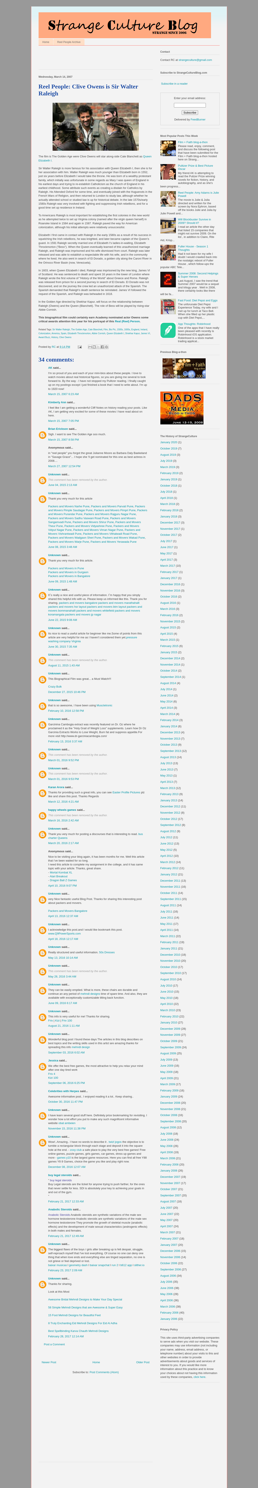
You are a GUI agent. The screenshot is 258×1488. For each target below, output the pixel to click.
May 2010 (166, 997)
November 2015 (170, 621)
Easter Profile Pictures (126, 792)
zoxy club (76, 1149)
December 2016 (170, 584)
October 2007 (168, 1189)
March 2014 (167, 714)
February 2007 (169, 1238)
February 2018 (169, 510)
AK (50, 367)
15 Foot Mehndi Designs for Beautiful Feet (74, 1315)
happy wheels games (62, 809)
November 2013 (170, 738)
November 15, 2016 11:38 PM (67, 1128)
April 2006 (166, 1300)
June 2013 (167, 769)
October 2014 (168, 670)
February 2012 (169, 868)
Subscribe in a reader (174, 83)
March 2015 (167, 639)
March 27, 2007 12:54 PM (64, 466)
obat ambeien (66, 1123)
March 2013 (167, 788)
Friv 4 (51, 1073)
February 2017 (169, 572)
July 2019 (166, 460)
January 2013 (168, 800)
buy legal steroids (60, 1175)
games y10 (64, 1157)
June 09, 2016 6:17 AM (62, 1003)
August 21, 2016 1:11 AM (64, 1025)
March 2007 (167, 1232)
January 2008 (168, 1170)
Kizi (57, 1020)
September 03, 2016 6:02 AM (66, 1052)
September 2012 (170, 825)
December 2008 (170, 1102)
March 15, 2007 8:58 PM (63, 439)
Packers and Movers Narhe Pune (68, 506)
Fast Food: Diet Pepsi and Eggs (198, 300)
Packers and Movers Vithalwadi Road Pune (110, 533)
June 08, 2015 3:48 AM (62, 547)
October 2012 (168, 819)
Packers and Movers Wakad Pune (124, 537)
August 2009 (168, 1053)
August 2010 (168, 979)
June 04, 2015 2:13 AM (62, 485)
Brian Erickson (58, 428)
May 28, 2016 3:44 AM (62, 976)
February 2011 (169, 942)
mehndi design (81, 1047)
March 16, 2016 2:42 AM (63, 820)
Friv (50, 1020)
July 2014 (166, 689)
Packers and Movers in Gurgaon (68, 572)
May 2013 (166, 775)
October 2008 (168, 1115)
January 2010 (168, 1022)
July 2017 (166, 541)
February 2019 (169, 473)
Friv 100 (67, 1020)
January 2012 (168, 874)
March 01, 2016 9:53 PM (63, 779)
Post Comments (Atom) (104, 1372)
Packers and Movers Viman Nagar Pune (98, 529)
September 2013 (170, 751)
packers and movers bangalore (78, 602)
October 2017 (168, 534)
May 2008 (166, 1146)
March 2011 (167, 936)
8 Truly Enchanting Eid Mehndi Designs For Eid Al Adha (82, 1323)
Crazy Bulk (55, 686)
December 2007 (170, 1176)
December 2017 (170, 522)
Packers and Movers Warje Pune (68, 541)
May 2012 (166, 849)
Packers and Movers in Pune (66, 568)
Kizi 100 (53, 1077)
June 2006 (167, 1288)
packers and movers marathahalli (118, 602)
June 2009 (167, 1065)
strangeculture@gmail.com (195, 60)
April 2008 (166, 1152)
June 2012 (167, 843)
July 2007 (166, 1207)
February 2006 (169, 1312)
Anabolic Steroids (60, 1209)
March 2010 (167, 1010)
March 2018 (167, 504)
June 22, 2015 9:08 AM (62, 619)
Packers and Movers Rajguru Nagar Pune (110, 514)
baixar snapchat (99, 1265)
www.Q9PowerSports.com (64, 933)
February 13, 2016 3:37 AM (65, 741)
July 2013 (166, 763)
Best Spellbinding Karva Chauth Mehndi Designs (78, 1331)
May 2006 (166, 1294)
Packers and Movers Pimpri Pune (115, 510)
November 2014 (170, 664)
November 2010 (170, 960)
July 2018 (166, 491)
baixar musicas (57, 1265)
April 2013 (166, 781)
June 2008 (167, 1139)
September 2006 (170, 1269)
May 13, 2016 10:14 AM (63, 957)
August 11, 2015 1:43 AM (64, 665)
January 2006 (168, 1318)
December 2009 (170, 1028)
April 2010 (166, 1004)
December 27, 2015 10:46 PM (67, 692)
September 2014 (170, 676)
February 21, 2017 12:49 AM (66, 1236)
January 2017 (168, 578)
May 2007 (166, 1220)
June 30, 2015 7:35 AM (62, 646)
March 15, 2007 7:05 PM (63, 420)
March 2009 (167, 1084)
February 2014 (169, 720)
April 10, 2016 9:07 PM (62, 885)
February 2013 (169, 794)
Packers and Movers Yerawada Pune (113, 541)
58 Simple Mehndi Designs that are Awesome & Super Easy (85, 1307)
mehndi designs (90, 993)
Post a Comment (54, 1344)
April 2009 (166, 1078)
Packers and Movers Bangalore (67, 910)
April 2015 (166, 633)
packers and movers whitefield (95, 610)
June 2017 (167, 547)
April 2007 (166, 1226)
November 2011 (170, 886)
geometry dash (78, 1265)
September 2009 (170, 1047)
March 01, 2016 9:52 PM (63, 760)
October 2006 (168, 1263)
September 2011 (170, 899)
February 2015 (169, 646)
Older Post (142, 1362)
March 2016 (167, 608)
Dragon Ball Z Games (63, 880)
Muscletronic (104, 705)
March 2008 (167, 1158)
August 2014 (168, 683)
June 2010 (167, 991)
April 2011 (166, 929)
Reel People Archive (69, 42)
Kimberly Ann (57, 402)
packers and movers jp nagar (83, 614)
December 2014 (170, 658)
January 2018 (168, 516)
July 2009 (166, 1059)
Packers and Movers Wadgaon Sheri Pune (74, 537)
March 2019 (167, 467)
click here (199, 1377)
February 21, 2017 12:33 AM (66, 1201)
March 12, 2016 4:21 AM (63, 801)
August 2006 (168, 1275)
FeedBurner (198, 119)
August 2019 (168, 454)
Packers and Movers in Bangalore (69, 576)
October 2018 (168, 485)
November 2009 (170, 1034)
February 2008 (169, 1164)
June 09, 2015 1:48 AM (62, 581)
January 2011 (168, 948)
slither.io (139, 1265)
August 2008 (168, 1127)
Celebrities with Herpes (63, 1091)
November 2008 (170, 1109)
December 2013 (170, 732)
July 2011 (166, 911)
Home (45, 42)
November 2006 (170, 1257)
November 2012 (170, 812)
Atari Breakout (58, 876)
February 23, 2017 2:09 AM (65, 1270)
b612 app (126, 1265)
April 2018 (166, 498)
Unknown (54, 474)
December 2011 (170, 880)
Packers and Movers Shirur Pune (93, 522)
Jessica (53, 1060)
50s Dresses (107, 952)
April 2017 (166, 559)
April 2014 (166, 707)
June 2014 (167, 695)
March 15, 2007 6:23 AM (63, 394)
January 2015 (168, 652)
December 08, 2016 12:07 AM (67, 1167)
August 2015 (168, 627)
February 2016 (169, 615)
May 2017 (166, 553)
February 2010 (169, 1016)
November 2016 (170, 590)
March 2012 (167, 862)
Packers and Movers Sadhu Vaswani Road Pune (78, 518)
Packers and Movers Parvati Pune (112, 506)
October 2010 (168, 967)
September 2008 (170, 1121)
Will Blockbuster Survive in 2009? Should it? (194, 221)
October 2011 (168, 893)
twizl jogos (115, 1141)
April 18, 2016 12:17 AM (63, 939)
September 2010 (170, 973)
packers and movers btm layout (106, 606)
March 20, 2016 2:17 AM (63, 843)
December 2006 (170, 1250)
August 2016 (168, 602)
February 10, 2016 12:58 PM (66, 710)
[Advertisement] (89, 58)
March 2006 (167, 1306)
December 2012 (170, 806)
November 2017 (170, 528)
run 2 (115, 1265)
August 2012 (168, 831)
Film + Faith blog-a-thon (193, 142)
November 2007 (170, 1183)
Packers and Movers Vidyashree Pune (88, 526)
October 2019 (168, 448)
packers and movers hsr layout (67, 606)
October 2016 (168, 596)
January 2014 (168, 726)
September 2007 (170, 1195)
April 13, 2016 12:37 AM (63, 916)
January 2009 (168, 1096)
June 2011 (167, 917)
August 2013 (168, 757)
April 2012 (166, 855)
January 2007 (168, 1244)
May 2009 (166, 1072)
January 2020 (168, 442)
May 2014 (166, 701)
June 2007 (167, 1214)
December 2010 (170, 954)
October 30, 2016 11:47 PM (65, 1101)
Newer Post (49, 1362)
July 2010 (166, 985)
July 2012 (166, 837)
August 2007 (168, 1201)
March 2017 (167, 565)
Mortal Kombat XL (61, 872)
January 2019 (168, 479)
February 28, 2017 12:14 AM (66, 1336)
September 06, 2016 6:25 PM (66, 1083)
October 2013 (168, 744)
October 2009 (168, 1041)
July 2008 (166, 1133)
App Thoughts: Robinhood (194, 324)
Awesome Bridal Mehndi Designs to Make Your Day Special (85, 1299)
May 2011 (166, 923)
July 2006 (166, 1281)
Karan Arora (56, 787)
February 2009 (169, 1090)
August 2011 (168, 905)
